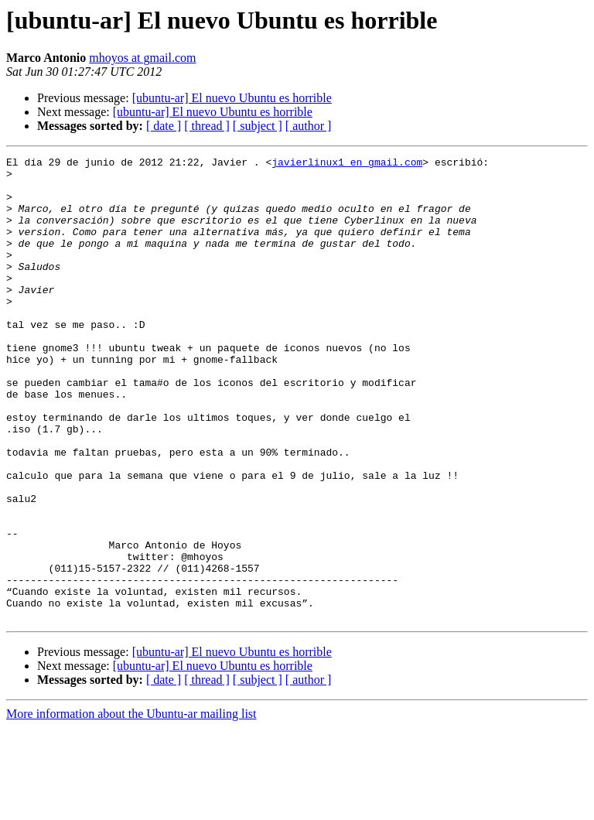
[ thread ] (207, 125)
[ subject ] (257, 125)
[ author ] (308, 125)
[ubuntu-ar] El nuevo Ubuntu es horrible (232, 97)
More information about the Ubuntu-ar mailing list (131, 806)
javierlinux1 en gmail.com (346, 164)
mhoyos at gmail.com (142, 57)
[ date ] (163, 125)
